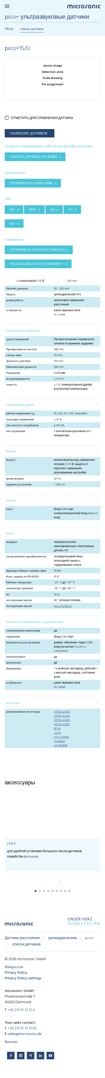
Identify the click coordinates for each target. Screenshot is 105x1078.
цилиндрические (62, 938)
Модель (10, 294)
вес (8, 594)
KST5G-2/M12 (62, 720)
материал (11, 542)
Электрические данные (20, 405)
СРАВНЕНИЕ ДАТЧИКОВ (28, 133)
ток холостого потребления (22, 425)
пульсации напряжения (20, 419)
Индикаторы (13, 668)
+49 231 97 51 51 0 (21, 1010)
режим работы (14, 300)
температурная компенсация (23, 630)
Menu (7, 6)
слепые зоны (13, 355)
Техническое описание (31, 183)
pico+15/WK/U (63, 606)
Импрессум (14, 967)
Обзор (9, 29)
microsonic (19, 926)
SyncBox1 (59, 741)
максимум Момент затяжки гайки (26, 571)
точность (11, 384)
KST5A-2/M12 (62, 712)
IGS (52, 210)
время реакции (15, 478)
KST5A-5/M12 (62, 716)
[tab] (52, 330)
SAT (12, 210)
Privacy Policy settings (23, 978)
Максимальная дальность (21, 367)
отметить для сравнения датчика (42, 118)
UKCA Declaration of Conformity (36, 264)
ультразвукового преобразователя (26, 556)
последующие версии (19, 600)
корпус (10, 533)
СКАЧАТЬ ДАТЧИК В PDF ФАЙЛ (33, 157)
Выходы (11, 451)
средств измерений (17, 339)
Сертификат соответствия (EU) (37, 250)
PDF (12, 224)
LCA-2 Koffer (61, 737)
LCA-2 (57, 733)
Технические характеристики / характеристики (34, 622)
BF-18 (57, 728)
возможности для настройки (23, 642)
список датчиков (32, 29)
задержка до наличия (18, 484)
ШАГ (32, 210)
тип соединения (15, 431)
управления (13, 637)
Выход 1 (11, 460)
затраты (10, 500)
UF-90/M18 (60, 745)
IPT (71, 210)
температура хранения (19, 588)
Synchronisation (15, 657)
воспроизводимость (18, 379)
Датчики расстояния (22, 938)
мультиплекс (13, 662)
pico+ (89, 938)
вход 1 (9, 509)
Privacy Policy (16, 973)
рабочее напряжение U (20, 413)
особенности (13, 310)
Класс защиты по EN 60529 (22, 576)
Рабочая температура (18, 582)
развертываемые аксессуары (23, 712)
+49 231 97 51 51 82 (22, 1028)
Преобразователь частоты (21, 349)
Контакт (11, 1042)
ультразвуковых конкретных (23, 330)
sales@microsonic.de (24, 1034)
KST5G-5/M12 (62, 724)
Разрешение (13, 373)
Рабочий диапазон (17, 288)
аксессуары (13, 703)
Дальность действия (18, 361)
